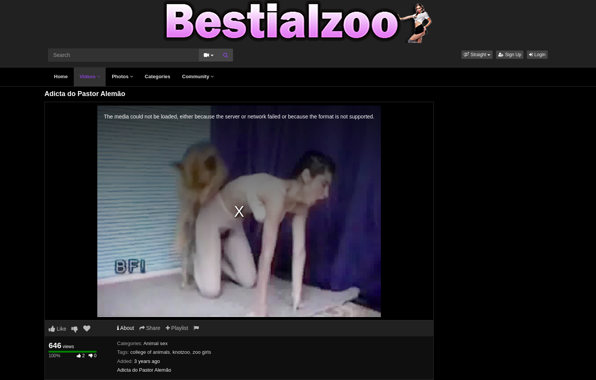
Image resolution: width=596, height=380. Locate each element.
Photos (122, 76)
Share (149, 328)
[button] (477, 54)
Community (198, 76)
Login (537, 54)
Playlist (177, 328)
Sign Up (509, 54)
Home (61, 76)
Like (58, 329)
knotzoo (181, 352)
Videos (89, 76)
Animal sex (155, 343)
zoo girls (202, 352)
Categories (157, 76)
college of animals (150, 352)
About (125, 328)
